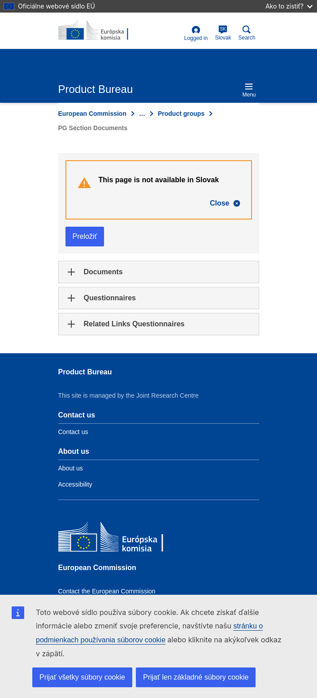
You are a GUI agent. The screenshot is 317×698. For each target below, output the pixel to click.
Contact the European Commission (107, 591)
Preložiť (85, 236)
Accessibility (75, 484)
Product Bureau (85, 372)
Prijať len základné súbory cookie (195, 677)
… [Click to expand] (142, 113)
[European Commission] (123, 539)
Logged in (196, 33)
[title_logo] (101, 30)
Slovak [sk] (223, 33)
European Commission (92, 113)
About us (70, 468)
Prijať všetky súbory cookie (82, 677)
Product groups (181, 113)
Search (246, 33)
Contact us (73, 431)
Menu (249, 90)
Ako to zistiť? (289, 6)
